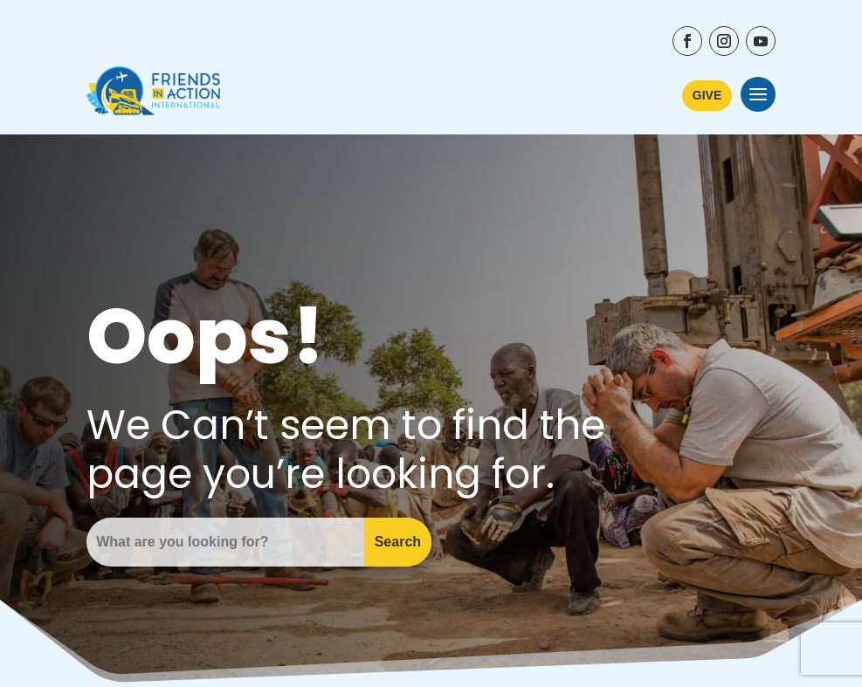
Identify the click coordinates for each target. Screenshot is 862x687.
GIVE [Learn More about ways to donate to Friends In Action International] (707, 95)
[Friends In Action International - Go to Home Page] (153, 94)
